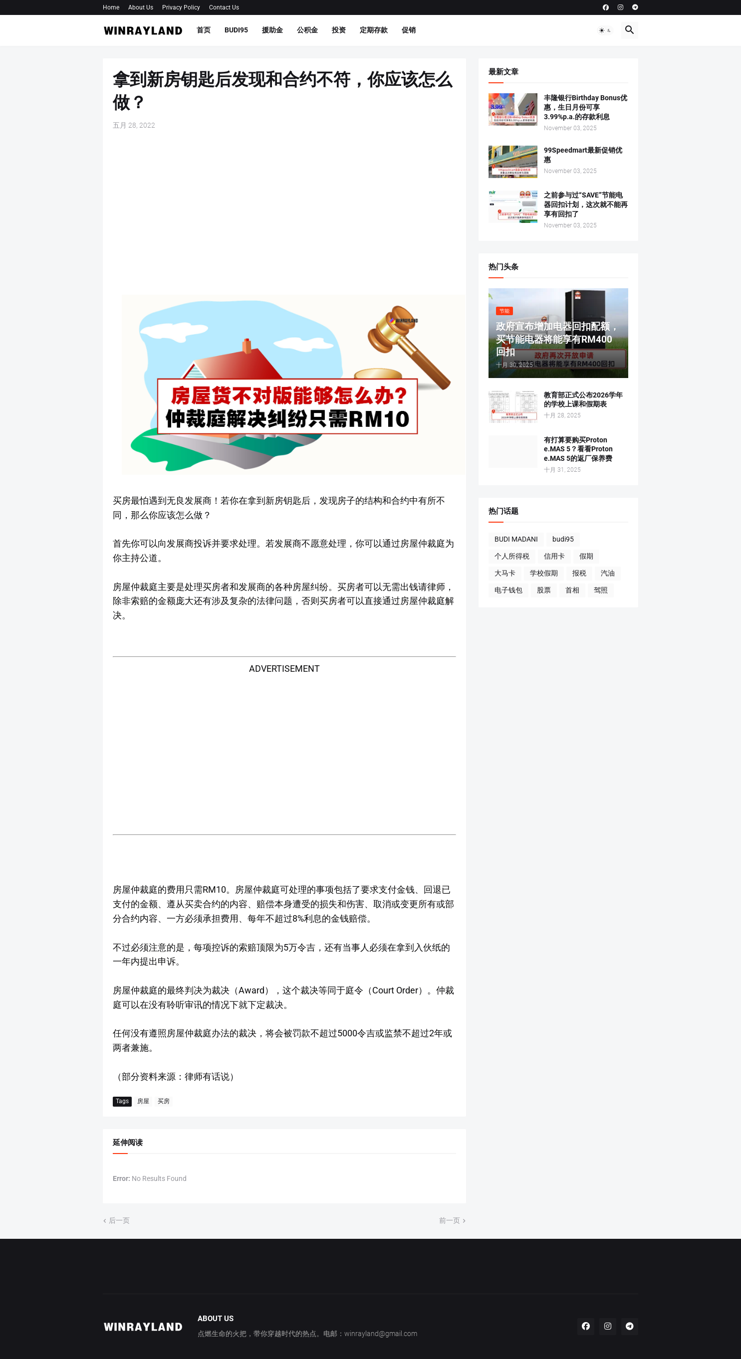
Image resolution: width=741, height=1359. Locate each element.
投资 (339, 30)
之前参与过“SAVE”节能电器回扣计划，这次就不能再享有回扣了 (586, 204)
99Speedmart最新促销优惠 (583, 155)
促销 (409, 30)
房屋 (143, 1101)
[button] (605, 30)
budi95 (563, 539)
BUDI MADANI (516, 539)
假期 (586, 556)
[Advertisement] (284, 212)
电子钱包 (508, 590)
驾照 (601, 590)
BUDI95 (236, 30)
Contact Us (224, 7)
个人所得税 (511, 556)
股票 (544, 590)
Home (111, 7)
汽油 (608, 573)
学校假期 (544, 573)
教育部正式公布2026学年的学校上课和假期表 (583, 399)
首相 (572, 590)
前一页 (449, 1220)
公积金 (307, 30)
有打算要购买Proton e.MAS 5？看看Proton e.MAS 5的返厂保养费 (578, 449)
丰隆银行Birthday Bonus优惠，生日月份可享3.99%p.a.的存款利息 (585, 107)
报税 (579, 573)
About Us (140, 7)
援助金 (272, 30)
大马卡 (504, 573)
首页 (204, 30)
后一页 (119, 1220)
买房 (164, 1101)
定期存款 (374, 30)
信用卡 (554, 556)
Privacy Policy (181, 7)
